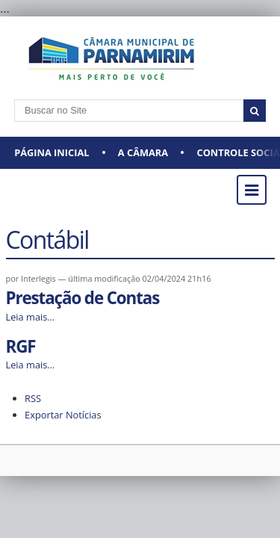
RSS (33, 398)
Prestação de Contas (83, 297)
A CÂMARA (143, 152)
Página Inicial (51, 152)
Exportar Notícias (63, 414)
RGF (21, 346)
